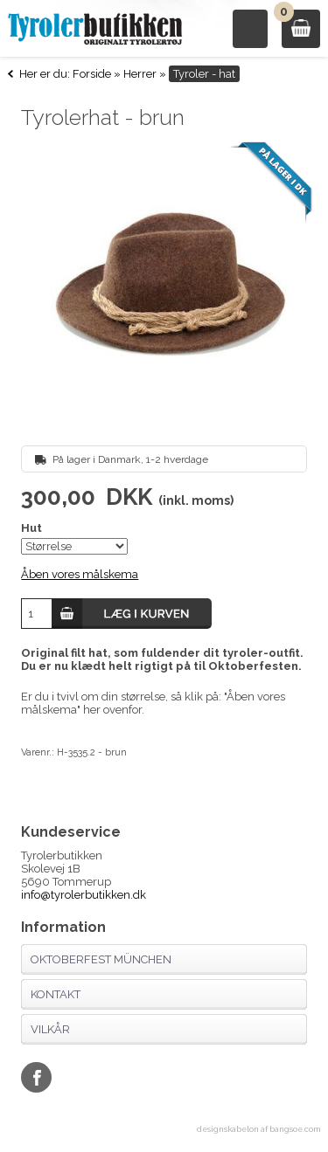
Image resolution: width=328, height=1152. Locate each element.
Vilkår (50, 1029)
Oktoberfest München (101, 959)
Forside (92, 73)
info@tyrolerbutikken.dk (83, 894)
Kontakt (55, 994)
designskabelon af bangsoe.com (258, 1129)
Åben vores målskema (79, 574)
